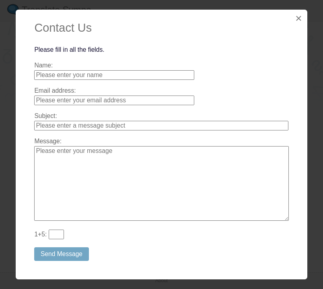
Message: (48, 141)
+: (40, 234)
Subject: (45, 115)
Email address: (55, 90)
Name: (43, 65)
